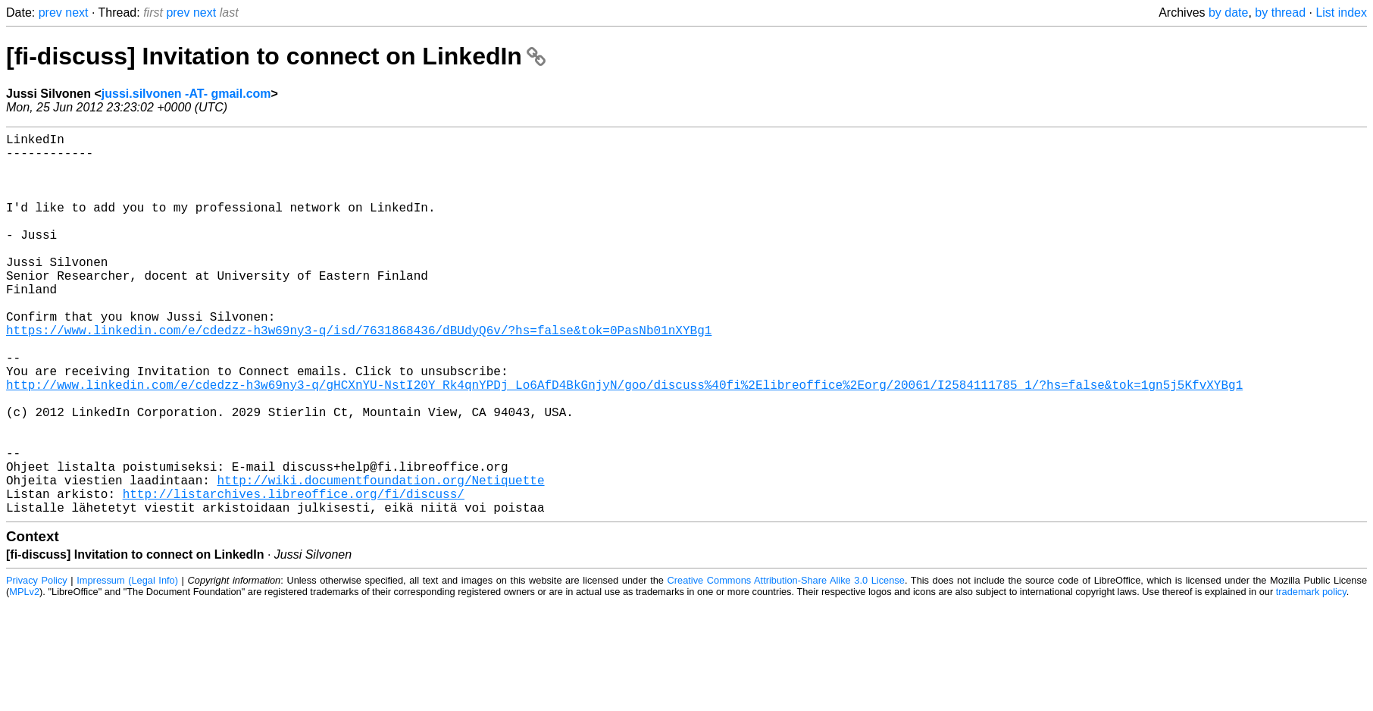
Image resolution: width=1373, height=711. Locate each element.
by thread (1280, 12)
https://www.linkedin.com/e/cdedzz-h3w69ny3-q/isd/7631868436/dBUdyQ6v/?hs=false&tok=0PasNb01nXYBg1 (359, 375)
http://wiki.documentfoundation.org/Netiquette (380, 558)
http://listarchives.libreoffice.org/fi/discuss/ (293, 575)
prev (50, 12)
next (76, 12)
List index (1341, 12)
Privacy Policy (36, 665)
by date (1228, 12)
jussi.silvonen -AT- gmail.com (186, 93)
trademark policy (1311, 676)
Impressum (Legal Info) (127, 665)
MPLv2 (24, 676)
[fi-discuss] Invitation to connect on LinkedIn (276, 56)
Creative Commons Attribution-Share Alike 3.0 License (786, 665)
